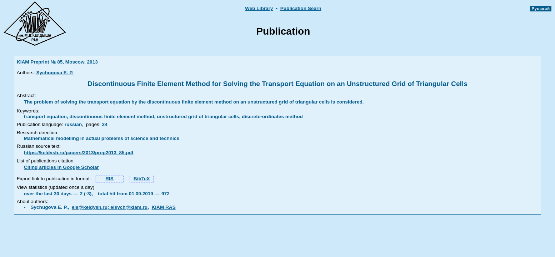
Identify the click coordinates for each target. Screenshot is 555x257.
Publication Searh (300, 8)
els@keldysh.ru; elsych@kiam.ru (110, 207)
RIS (109, 178)
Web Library (259, 8)
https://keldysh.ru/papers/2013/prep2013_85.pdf (79, 152)
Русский (540, 8)
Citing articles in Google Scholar (61, 167)
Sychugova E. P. (54, 72)
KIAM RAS (164, 207)
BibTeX (142, 178)
